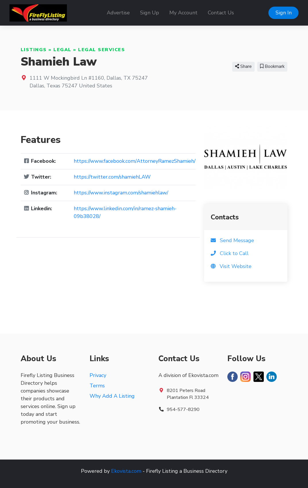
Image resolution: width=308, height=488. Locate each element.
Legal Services (101, 50)
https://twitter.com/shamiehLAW (112, 176)
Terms (97, 385)
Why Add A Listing (112, 396)
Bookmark (272, 66)
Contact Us (221, 12)
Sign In (284, 12)
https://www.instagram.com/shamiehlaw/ (121, 192)
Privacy (98, 375)
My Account (183, 12)
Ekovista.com (126, 471)
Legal (62, 50)
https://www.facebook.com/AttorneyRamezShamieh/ (134, 161)
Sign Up (149, 12)
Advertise (118, 12)
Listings (34, 50)
